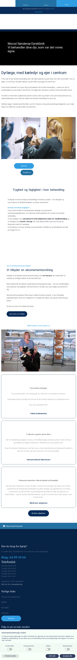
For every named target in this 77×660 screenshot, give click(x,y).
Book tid (11, 618)
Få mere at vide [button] (10, 656)
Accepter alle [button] (67, 656)
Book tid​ (24, 166)
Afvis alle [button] (52, 656)
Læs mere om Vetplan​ (17, 314)
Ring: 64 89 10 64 (13, 557)
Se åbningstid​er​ (38, 12)
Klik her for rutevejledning (11, 584)
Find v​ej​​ (52, 8)
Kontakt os (27, 172)
